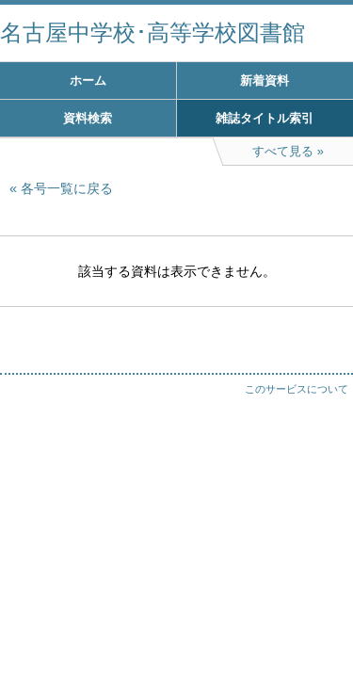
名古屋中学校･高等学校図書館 (152, 32)
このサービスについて (296, 389)
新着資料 (264, 80)
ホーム (88, 80)
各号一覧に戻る (67, 188)
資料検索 (87, 118)
